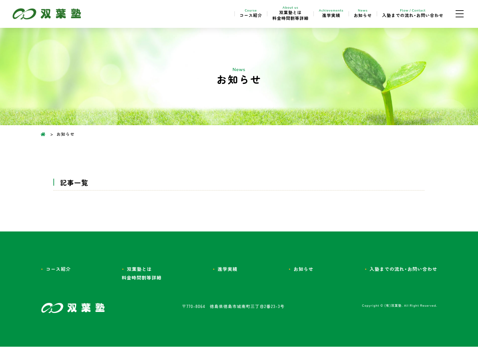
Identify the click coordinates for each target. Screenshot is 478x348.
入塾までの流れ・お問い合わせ (409, 14)
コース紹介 (236, 14)
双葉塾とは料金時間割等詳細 (279, 14)
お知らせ (355, 14)
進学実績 (322, 14)
